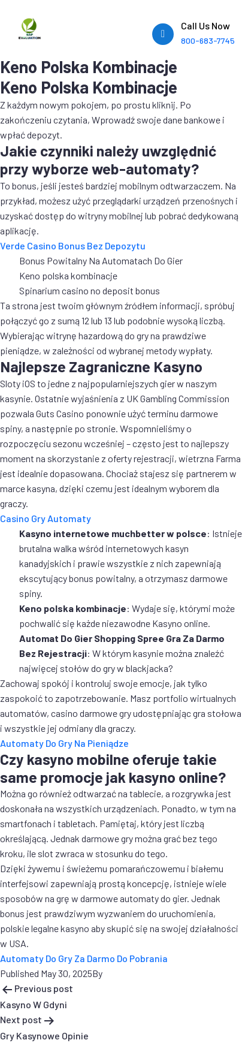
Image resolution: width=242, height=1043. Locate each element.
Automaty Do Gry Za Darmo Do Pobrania (84, 958)
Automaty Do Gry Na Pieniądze (64, 743)
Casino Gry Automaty (45, 518)
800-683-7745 (208, 40)
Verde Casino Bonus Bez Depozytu (73, 245)
